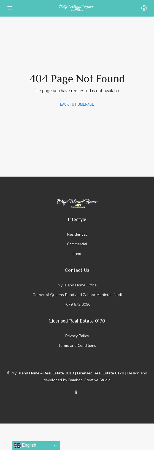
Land (77, 253)
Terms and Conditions (77, 345)
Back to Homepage (77, 104)
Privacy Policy (77, 336)
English (25, 445)
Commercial (77, 244)
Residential (77, 234)
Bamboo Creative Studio (89, 380)
